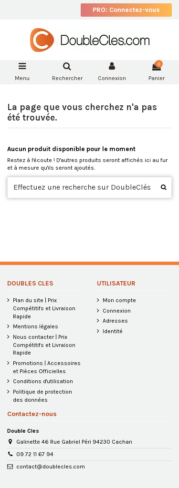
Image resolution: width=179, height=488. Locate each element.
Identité (113, 331)
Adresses (115, 320)
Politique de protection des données (42, 395)
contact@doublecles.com (50, 466)
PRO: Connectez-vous (126, 10)
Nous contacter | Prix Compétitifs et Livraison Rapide (44, 345)
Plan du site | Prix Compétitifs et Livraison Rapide (44, 308)
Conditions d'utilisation (43, 381)
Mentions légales (35, 326)
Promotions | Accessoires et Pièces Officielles (47, 367)
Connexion (117, 310)
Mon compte (119, 300)
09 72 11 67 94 (34, 454)
